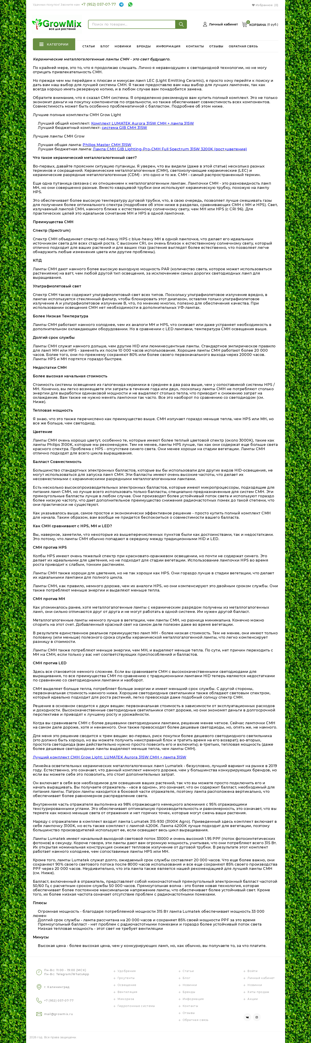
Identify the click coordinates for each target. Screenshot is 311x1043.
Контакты (195, 44)
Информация (169, 44)
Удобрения (127, 971)
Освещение (127, 985)
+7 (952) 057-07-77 (98, 4)
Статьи (89, 44)
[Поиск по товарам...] (132, 24)
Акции (252, 999)
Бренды (144, 44)
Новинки (123, 44)
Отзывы (216, 44)
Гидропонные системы (136, 1006)
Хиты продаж (258, 992)
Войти (252, 971)
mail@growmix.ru (58, 1014)
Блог (105, 44)
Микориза (126, 999)
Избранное (265, 5)
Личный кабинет (261, 978)
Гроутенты (126, 978)
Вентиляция (128, 992)
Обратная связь (243, 44)
